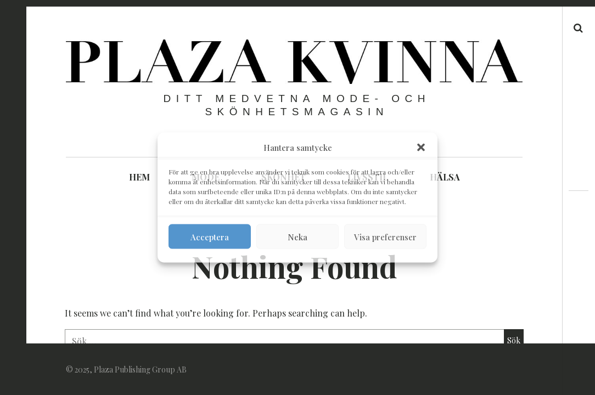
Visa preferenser (385, 236)
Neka (297, 236)
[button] (421, 147)
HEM (139, 177)
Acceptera (209, 236)
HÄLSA (445, 177)
